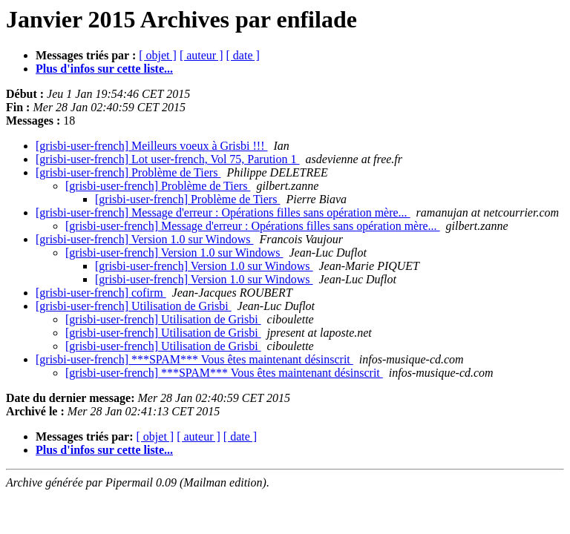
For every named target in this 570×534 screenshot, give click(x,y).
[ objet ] (158, 55)
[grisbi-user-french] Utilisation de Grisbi (134, 306)
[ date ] (243, 55)
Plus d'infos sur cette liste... (104, 68)
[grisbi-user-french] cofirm (101, 292)
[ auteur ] (201, 55)
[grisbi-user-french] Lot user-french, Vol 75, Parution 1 (168, 159)
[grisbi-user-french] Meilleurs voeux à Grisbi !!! (151, 145)
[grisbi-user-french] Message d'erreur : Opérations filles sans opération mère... (223, 212)
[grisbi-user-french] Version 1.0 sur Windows (145, 239)
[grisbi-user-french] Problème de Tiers (128, 172)
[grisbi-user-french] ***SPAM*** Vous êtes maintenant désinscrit (194, 359)
